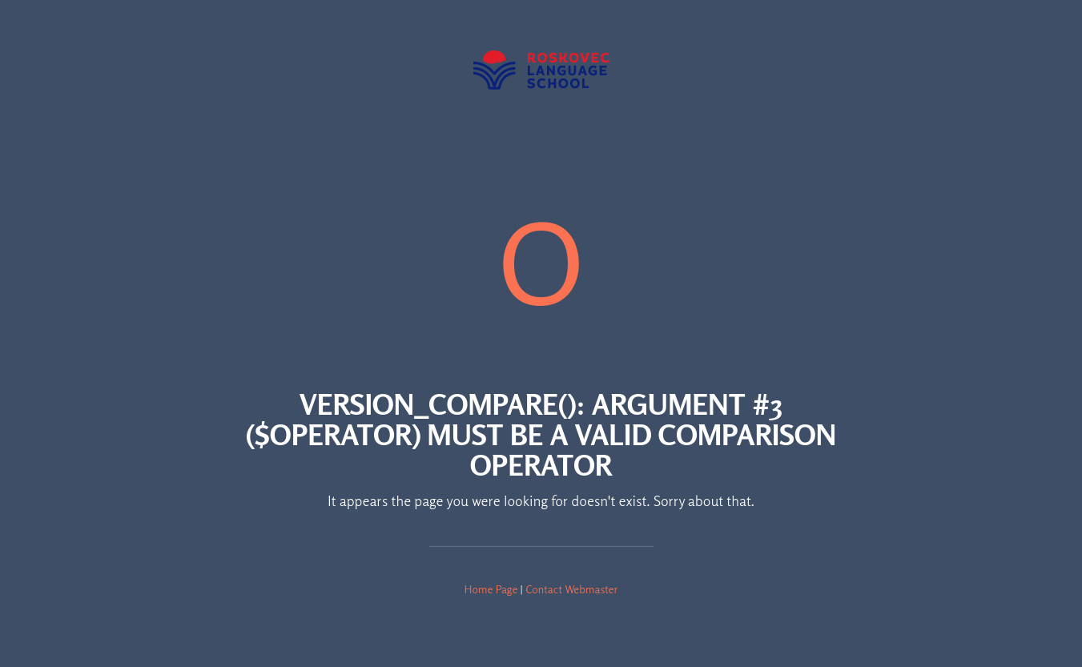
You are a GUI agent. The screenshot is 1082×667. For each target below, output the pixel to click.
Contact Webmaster (571, 589)
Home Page (491, 589)
